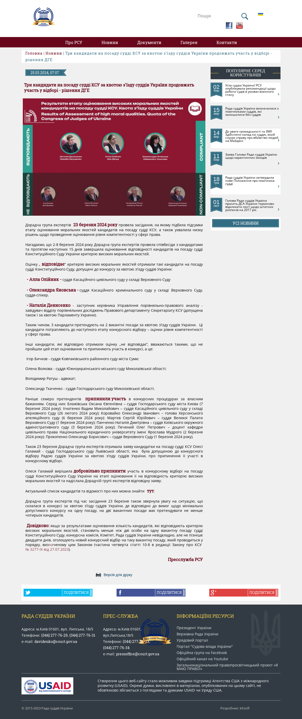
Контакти (227, 42)
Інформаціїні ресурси (205, 616)
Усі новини (245, 223)
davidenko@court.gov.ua (55, 641)
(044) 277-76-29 (54, 635)
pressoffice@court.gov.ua (137, 653)
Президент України (194, 628)
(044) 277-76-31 (82, 635)
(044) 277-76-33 (136, 641)
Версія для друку (118, 575)
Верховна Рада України (197, 634)
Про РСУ (73, 42)
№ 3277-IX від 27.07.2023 (47, 549)
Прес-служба (120, 616)
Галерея (189, 42)
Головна (33, 53)
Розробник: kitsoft (235, 708)
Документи (149, 42)
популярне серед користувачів (245, 73)
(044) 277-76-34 (116, 647)
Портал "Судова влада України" (205, 646)
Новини (110, 42)
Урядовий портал (192, 640)
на (51, 544)
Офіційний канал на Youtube (202, 659)
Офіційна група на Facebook (202, 653)
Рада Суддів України (48, 616)
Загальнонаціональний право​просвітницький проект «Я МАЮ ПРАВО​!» (227, 667)
